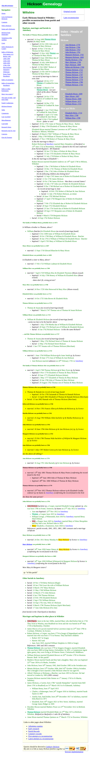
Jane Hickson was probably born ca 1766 (36, 445)
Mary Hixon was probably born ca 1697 (36, 246)
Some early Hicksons (8, 29)
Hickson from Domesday (6, 33)
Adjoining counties (35, 726)
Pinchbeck (6, 76)
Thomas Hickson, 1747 (74, 75)
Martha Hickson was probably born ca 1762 (37, 413)
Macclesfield (7, 67)
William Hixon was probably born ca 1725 (37, 315)
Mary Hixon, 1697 (72, 96)
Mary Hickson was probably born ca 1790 (36, 535)
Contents (4, 22)
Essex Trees (7, 74)
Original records (70, 11)
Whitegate (6, 72)
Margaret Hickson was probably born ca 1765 (38, 434)
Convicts (4, 134)
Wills (3, 110)
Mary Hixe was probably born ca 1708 (35, 285)
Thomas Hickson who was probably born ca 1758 (39, 387)
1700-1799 (6, 65)
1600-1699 (6, 63)
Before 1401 (7, 56)
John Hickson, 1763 (72, 50)
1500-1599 (6, 61)
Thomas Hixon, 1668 (73, 99)
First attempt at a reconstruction (40, 736)
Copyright (5, 124)
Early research (33, 729)
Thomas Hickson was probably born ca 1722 (37, 303)
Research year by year (8, 130)
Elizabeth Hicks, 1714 (73, 113)
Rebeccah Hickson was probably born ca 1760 (38, 404)
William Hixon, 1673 (73, 101)
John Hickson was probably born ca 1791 (36, 501)
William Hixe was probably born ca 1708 (36, 268)
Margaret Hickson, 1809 (74, 57)
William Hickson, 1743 (74, 85)
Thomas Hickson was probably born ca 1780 (37, 467)
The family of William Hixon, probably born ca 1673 (40, 223)
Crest (3, 43)
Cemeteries (5, 113)
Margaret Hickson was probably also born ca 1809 (39, 556)
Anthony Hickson (52, 747)
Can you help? (6, 117)
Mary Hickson (27, 544)
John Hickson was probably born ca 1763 (36, 424)
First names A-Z (8, 54)
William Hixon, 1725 (73, 104)
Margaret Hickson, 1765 (74, 55)
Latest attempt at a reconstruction (40, 739)
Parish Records (34, 731)
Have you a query (7, 94)
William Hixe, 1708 (72, 118)
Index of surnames (7, 80)
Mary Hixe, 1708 (71, 115)
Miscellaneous (6, 120)
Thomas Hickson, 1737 (74, 72)
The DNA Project (7, 5)
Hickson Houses (7, 106)
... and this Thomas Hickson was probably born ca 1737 (41, 334)
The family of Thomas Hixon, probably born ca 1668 (40, 35)
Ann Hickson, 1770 (72, 45)
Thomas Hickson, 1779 (74, 80)
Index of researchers (8, 83)
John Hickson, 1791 (72, 52)
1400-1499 (6, 59)
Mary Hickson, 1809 (73, 65)
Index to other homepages (6, 90)
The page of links (7, 98)
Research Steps (6, 127)
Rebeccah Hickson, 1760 (74, 67)
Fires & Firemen (7, 137)
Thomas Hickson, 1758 (74, 77)
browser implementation (74, 752)
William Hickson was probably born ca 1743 (37, 351)
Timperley (6, 69)
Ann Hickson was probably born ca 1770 (36, 458)
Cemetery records (35, 734)
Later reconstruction (71, 18)
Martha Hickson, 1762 (73, 60)
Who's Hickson (6, 26)
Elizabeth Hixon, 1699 (73, 94)
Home (3, 13)
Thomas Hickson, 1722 (74, 70)
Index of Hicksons (7, 52)
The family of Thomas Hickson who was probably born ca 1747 (44, 365)
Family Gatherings (7, 103)
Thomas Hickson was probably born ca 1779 (37, 485)
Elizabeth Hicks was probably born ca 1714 (37, 294)
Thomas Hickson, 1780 (74, 82)
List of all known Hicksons (7, 18)
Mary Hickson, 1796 (73, 62)
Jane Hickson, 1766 (72, 47)
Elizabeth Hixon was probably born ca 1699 (37, 255)
